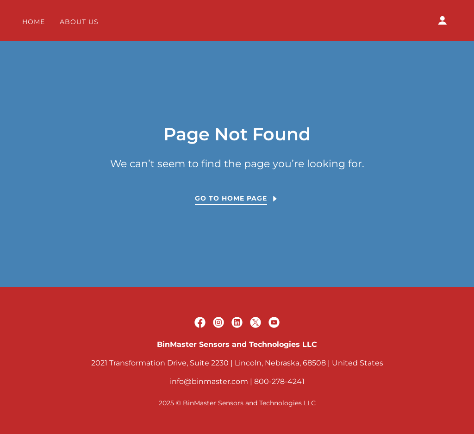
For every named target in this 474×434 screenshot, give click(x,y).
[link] (200, 322)
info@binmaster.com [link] (209, 381)
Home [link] (33, 22)
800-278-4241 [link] (279, 381)
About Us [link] (79, 22)
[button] (442, 20)
